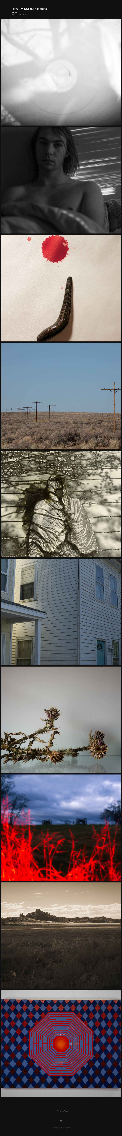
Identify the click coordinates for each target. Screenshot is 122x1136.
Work (15, 12)
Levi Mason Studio (30, 9)
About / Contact (20, 15)
